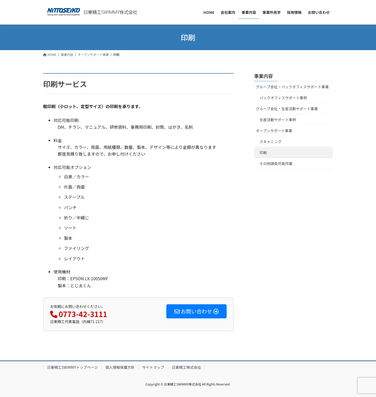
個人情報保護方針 (120, 367)
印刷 (263, 152)
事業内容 (263, 75)
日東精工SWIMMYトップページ (72, 367)
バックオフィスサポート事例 (283, 97)
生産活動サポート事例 (278, 119)
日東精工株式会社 (186, 367)
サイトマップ (153, 367)
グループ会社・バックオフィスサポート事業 (292, 86)
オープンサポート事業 (274, 130)
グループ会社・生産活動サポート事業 (287, 108)
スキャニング (270, 141)
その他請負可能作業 (276, 163)
